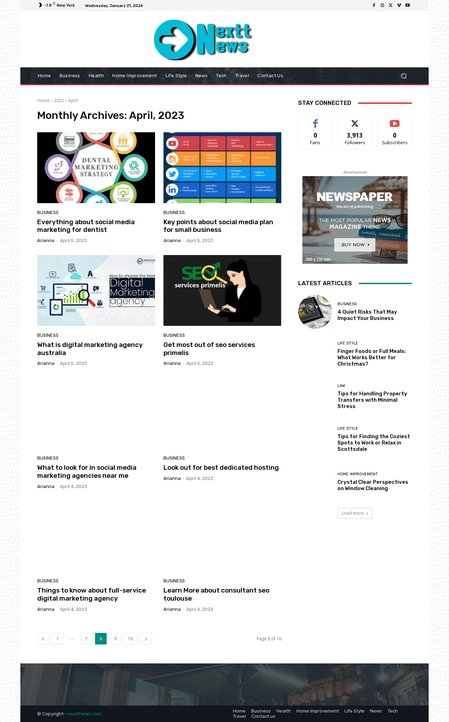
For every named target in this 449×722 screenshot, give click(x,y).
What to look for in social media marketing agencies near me (86, 471)
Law (341, 386)
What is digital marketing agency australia (90, 349)
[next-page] (146, 638)
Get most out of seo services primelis (209, 349)
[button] (403, 76)
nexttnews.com (84, 713)
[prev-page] (43, 638)
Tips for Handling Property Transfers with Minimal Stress (372, 399)
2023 (59, 100)
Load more (355, 513)
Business (48, 212)
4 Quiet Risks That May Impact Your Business (367, 315)
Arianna (45, 240)
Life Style (347, 343)
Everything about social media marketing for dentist (86, 226)
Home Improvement (357, 474)
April (73, 100)
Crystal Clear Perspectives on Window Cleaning (372, 485)
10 (130, 639)
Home (43, 100)
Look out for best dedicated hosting (221, 467)
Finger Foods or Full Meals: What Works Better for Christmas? (371, 357)
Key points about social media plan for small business (218, 226)
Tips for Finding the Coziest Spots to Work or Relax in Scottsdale (373, 442)
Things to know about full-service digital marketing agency (91, 594)
